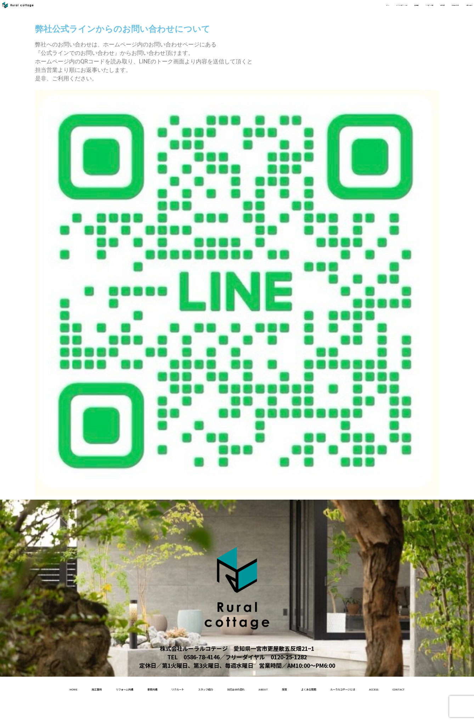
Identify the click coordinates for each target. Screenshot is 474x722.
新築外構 (371, 11)
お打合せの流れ (409, 11)
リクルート (211, 688)
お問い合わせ (453, 11)
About (351, 688)
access (252, 710)
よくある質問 (418, 688)
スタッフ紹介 (257, 688)
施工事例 (294, 11)
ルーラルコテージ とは (247, 11)
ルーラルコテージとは (199, 710)
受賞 (381, 688)
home (47, 688)
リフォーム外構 (333, 11)
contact (290, 710)
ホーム (202, 11)
